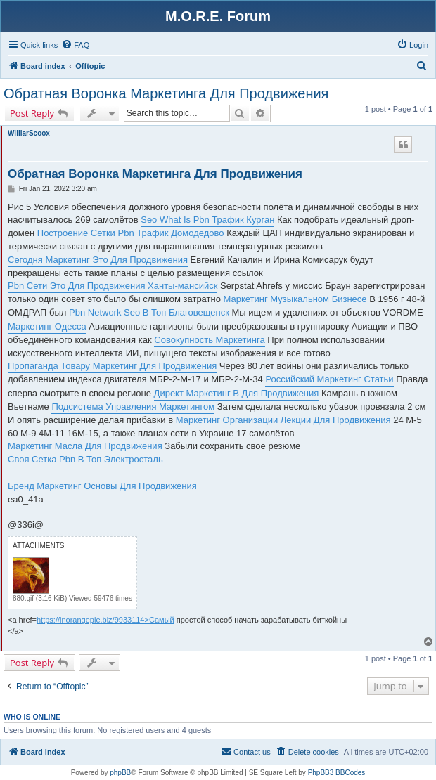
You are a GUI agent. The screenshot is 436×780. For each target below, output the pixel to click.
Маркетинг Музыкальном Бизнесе (295, 299)
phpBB (120, 772)
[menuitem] (75, 45)
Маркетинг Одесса (47, 326)
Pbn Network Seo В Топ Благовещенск (149, 312)
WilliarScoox (29, 133)
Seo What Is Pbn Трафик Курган (207, 219)
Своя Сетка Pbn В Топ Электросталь (85, 459)
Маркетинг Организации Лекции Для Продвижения (283, 420)
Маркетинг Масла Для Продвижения (85, 446)
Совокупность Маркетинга (209, 339)
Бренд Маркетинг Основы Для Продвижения (102, 486)
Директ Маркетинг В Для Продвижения (236, 393)
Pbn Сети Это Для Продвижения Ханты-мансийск (112, 285)
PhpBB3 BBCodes (337, 772)
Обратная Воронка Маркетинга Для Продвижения (166, 93)
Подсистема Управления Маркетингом (132, 406)
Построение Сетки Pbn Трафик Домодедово (130, 233)
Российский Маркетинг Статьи (329, 379)
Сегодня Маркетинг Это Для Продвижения (98, 259)
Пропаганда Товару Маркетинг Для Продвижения (112, 365)
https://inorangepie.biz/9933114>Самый (105, 620)
